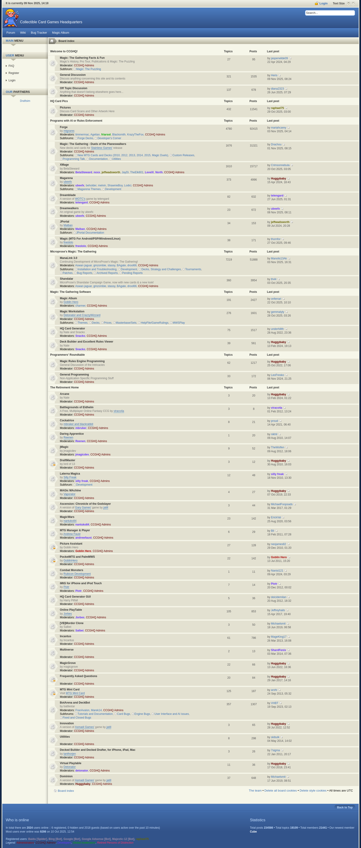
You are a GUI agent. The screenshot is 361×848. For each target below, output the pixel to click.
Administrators (25, 842)
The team (255, 790)
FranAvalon (82, 710)
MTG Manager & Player (75, 530)
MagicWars (67, 517)
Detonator (70, 767)
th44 (273, 279)
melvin (102, 185)
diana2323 (277, 88)
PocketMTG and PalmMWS (77, 556)
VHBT (274, 703)
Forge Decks (85, 138)
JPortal (64, 221)
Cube (253, 831)
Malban (68, 225)
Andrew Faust (71, 534)
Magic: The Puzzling (88, 69)
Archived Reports (107, 273)
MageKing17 (278, 636)
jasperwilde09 (279, 58)
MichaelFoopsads (282, 504)
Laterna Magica (70, 473)
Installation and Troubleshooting (97, 269)
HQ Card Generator (72, 328)
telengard (81, 202)
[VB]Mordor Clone (72, 623)
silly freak (81, 481)
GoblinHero (71, 560)
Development (113, 189)
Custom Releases (183, 155)
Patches (68, 273)
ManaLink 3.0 (68, 258)
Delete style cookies (313, 790)
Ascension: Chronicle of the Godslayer (85, 503)
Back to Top (345, 807)
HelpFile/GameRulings (154, 322)
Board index (66, 41)
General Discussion (73, 74)
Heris (274, 75)
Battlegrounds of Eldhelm (76, 407)
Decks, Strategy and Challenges (161, 269)
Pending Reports (132, 273)
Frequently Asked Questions (78, 676)
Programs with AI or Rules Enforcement (76, 120)
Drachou (276, 144)
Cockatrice (67, 420)
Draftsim (25, 101)
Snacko (80, 335)
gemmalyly (277, 312)
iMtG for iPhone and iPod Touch (81, 583)
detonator (81, 770)
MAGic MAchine (70, 490)
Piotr (66, 587)
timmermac (82, 134)
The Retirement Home (64, 387)
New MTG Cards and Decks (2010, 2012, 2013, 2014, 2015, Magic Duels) (123, 155)
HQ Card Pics (59, 101)
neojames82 (278, 544)
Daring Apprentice (72, 433)
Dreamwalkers (69, 208)
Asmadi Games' (84, 727)
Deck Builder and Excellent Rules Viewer (86, 341)
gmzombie (99, 265)
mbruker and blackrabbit (78, 424)
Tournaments (193, 269)
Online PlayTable (71, 609)
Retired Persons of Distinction (115, 842)
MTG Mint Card (69, 689)
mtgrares (69, 130)
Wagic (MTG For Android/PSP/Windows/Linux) (90, 238)
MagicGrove (68, 663)
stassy (111, 265)
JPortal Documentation (90, 232)
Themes (82, 322)
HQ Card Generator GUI (75, 596)
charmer (80, 305)
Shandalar (66, 278)
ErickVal (276, 517)
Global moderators (84, 842)
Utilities (116, 159)
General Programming (74, 374)
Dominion (66, 776)
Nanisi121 (277, 570)
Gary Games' (83, 507)
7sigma (275, 750)
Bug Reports (84, 273)
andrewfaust (83, 537)
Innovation (67, 723)
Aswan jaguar (83, 265)
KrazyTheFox (135, 134)
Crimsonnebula (280, 165)
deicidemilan (278, 597)
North (159, 172)
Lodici (127, 185)
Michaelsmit (278, 623)
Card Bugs (123, 714)
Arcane (64, 394)
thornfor (275, 239)
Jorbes (68, 613)
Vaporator (70, 494)
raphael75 (277, 108)
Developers (64, 842)
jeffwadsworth (111, 172)
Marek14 (96, 710)
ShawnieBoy (115, 185)
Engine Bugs (142, 714)
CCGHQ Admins (84, 65)
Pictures (65, 107)
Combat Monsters (71, 570)
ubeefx (68, 181)
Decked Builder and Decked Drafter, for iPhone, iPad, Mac (97, 749)
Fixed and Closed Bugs (77, 717)
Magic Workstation (72, 311)
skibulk (275, 737)
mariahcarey (278, 127)
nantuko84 (70, 520)
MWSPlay (179, 322)
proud (274, 421)
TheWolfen (277, 447)
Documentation (98, 159)
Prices (107, 322)
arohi (274, 690)
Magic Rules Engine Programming (82, 361)
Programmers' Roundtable (67, 354)
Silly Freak (70, 477)
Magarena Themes (89, 189)
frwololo (68, 242)
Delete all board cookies (280, 790)
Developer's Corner (109, 138)
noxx (97, 172)
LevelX (149, 172)
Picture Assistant (71, 543)
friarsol (106, 134)
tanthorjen (70, 753)
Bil (272, 530)
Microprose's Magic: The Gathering (73, 251)
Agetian (95, 134)
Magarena (66, 178)
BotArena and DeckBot (75, 702)
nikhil (274, 434)
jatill (105, 507)
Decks (95, 322)
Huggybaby (278, 178)
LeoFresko (277, 375)
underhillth (277, 329)
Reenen (68, 437)
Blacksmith (118, 134)
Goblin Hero (71, 302)
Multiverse (66, 649)
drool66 (132, 265)
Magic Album (68, 298)
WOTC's (80, 198)
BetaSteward (83, 172)
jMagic (64, 447)
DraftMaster (67, 460)
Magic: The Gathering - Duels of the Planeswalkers (93, 144)
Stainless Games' (101, 148)
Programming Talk (74, 159)
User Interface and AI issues (171, 714)
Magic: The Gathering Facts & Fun (82, 57)
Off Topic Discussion (73, 88)
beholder (91, 185)
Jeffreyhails (278, 610)
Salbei (79, 630)
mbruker (80, 428)
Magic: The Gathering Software (70, 291)
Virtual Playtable (70, 763)
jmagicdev (82, 454)
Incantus (65, 636)
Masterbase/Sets (126, 322)
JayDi (125, 172)
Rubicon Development (77, 573)
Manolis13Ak (279, 258)
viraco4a (119, 411)
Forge (63, 127)
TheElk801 (136, 172)
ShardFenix (278, 650)
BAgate (121, 265)
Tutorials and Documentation (95, 714)
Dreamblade (68, 195)
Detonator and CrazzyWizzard (82, 315)
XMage (64, 164)
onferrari (276, 298)
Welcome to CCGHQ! (64, 51)
